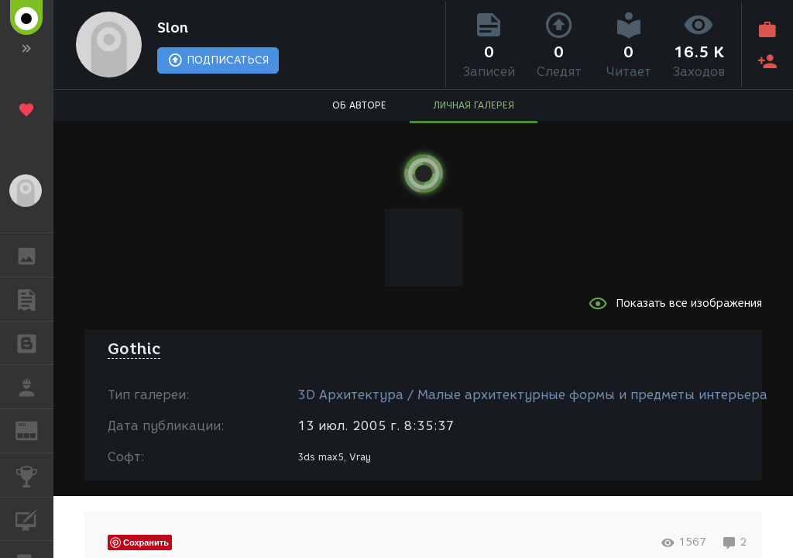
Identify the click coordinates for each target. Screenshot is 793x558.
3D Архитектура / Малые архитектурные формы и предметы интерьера (532, 395)
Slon (172, 27)
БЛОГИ (34, 342)
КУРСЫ (34, 518)
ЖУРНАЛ (34, 429)
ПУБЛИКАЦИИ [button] (34, 299)
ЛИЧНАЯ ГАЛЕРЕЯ (473, 105)
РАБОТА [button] (34, 386)
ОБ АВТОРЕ (359, 105)
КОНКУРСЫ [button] (34, 475)
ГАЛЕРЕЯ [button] (34, 255)
